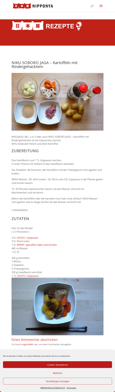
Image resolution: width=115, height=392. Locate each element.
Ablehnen (57, 372)
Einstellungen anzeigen (57, 381)
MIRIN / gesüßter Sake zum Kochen (37, 244)
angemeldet (27, 344)
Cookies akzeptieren (57, 364)
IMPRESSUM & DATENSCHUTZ (52, 388)
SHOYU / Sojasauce (27, 237)
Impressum (71, 388)
